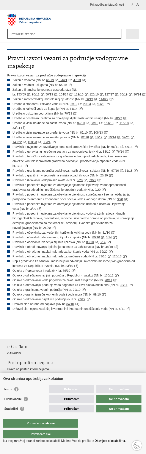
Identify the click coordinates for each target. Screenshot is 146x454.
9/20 (80, 180)
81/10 (106, 232)
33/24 (16, 127)
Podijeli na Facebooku (19, 332)
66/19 (50, 80)
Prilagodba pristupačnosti (107, 4)
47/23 (77, 80)
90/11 (35, 94)
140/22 (17, 142)
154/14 (63, 94)
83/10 (106, 151)
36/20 (103, 251)
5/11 (122, 308)
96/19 (73, 104)
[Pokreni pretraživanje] (117, 34)
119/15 (78, 94)
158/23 (32, 142)
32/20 (125, 137)
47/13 (128, 147)
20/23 (87, 104)
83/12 (94, 123)
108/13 (98, 132)
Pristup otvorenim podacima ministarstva (34, 378)
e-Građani (14, 353)
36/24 (137, 94)
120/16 (94, 94)
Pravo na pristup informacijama (28, 369)
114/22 (103, 99)
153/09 (21, 94)
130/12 (109, 275)
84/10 (70, 304)
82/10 (81, 123)
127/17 (109, 94)
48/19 (109, 247)
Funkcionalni (13, 407)
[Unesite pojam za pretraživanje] (26, 33)
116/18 (124, 123)
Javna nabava (16, 374)
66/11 (115, 147)
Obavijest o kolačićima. (110, 441)
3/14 (109, 237)
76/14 (120, 151)
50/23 (100, 104)
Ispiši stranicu (9, 332)
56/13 (49, 94)
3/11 (19, 166)
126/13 (117, 256)
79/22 (81, 299)
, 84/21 (62, 80)
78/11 (108, 280)
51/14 (73, 108)
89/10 (97, 294)
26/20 (104, 175)
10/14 (112, 137)
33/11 (123, 285)
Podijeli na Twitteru (28, 332)
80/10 (96, 237)
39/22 (92, 180)
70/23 (68, 113)
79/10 (66, 270)
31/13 (128, 170)
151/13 (108, 123)
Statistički (11, 417)
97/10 (115, 170)
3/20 (120, 199)
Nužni (8, 398)
